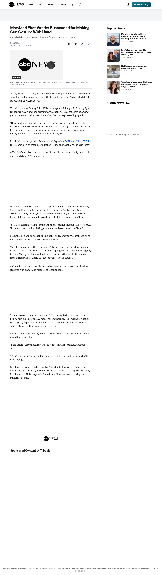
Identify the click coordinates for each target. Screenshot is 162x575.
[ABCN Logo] (16, 4)
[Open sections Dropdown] (71, 4)
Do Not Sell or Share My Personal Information (133, 568)
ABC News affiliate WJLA (76, 141)
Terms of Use (111, 568)
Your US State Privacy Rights (38, 568)
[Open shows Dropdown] (52, 4)
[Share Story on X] (75, 44)
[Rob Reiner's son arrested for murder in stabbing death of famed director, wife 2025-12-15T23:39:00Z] (129, 55)
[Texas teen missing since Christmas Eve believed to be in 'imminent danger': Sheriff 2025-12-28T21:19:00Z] (129, 87)
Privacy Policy (22, 568)
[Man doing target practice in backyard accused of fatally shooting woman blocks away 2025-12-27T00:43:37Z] (129, 39)
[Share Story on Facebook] (69, 44)
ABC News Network (10, 568)
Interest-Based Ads (79, 568)
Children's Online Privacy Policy (60, 568)
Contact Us (154, 568)
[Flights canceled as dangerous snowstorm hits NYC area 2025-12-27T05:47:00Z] (129, 71)
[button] (80, 4)
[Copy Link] (89, 44)
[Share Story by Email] (82, 44)
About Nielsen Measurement (96, 568)
